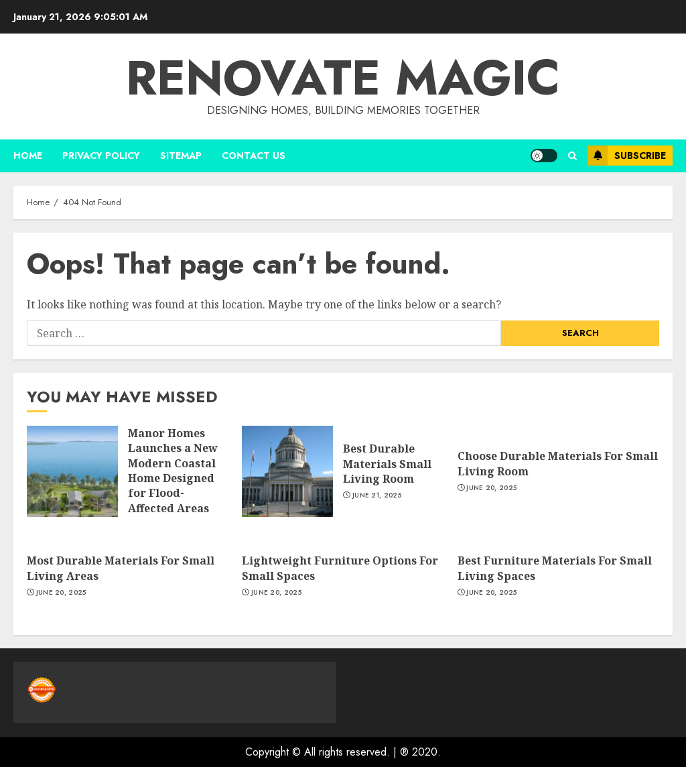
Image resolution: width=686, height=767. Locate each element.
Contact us (253, 155)
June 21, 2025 (376, 495)
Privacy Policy (101, 155)
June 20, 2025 (491, 488)
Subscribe (627, 155)
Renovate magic (343, 78)
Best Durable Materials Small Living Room (387, 463)
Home (27, 155)
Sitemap (181, 155)
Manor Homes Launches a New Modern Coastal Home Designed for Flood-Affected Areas (173, 471)
